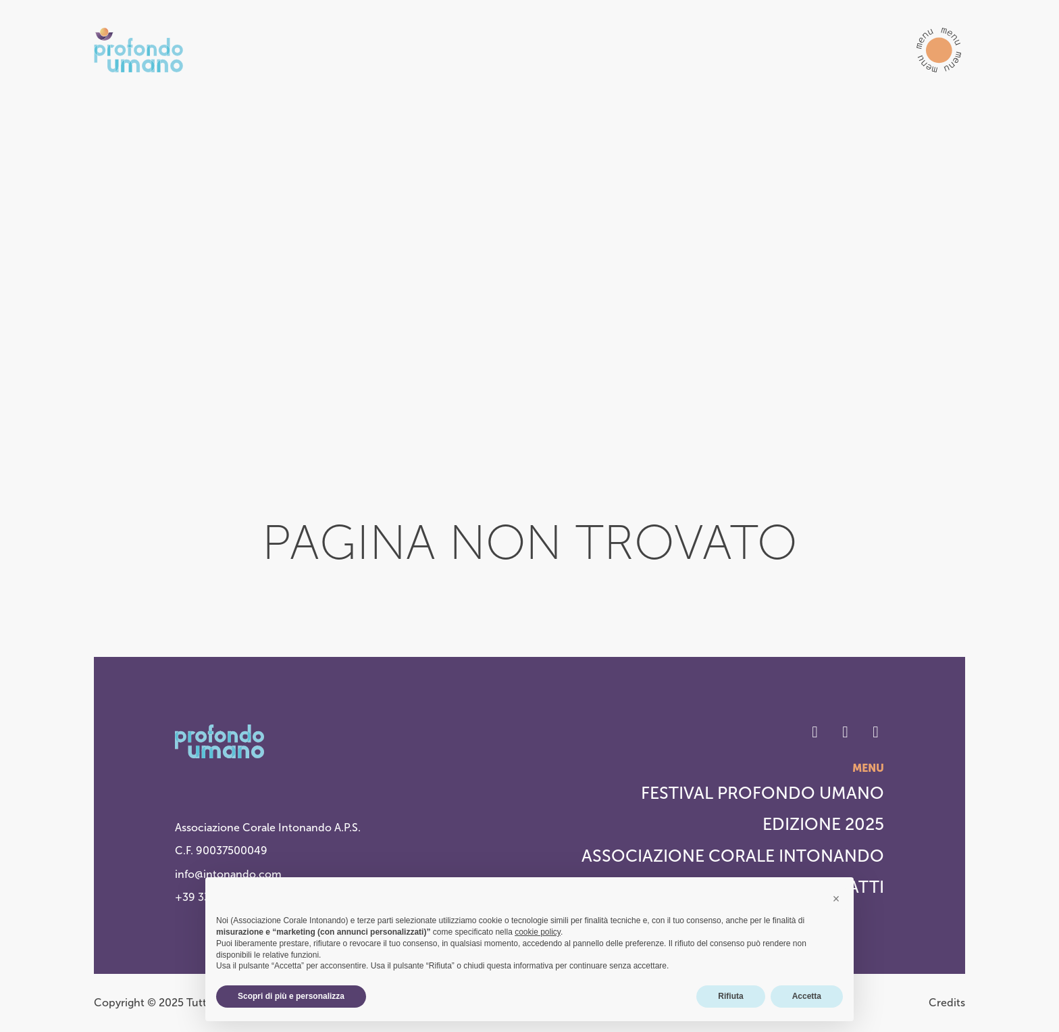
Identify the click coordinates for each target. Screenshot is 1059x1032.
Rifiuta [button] (730, 996)
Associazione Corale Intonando (733, 856)
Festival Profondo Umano (762, 793)
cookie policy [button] (538, 932)
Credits (947, 1002)
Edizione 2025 (823, 824)
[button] (938, 50)
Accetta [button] (806, 996)
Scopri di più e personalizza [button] (291, 996)
